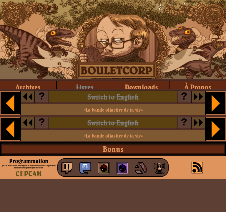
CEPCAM (29, 173)
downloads (141, 87)
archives (28, 87)
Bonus (113, 149)
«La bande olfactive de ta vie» (113, 110)
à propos (198, 87)
